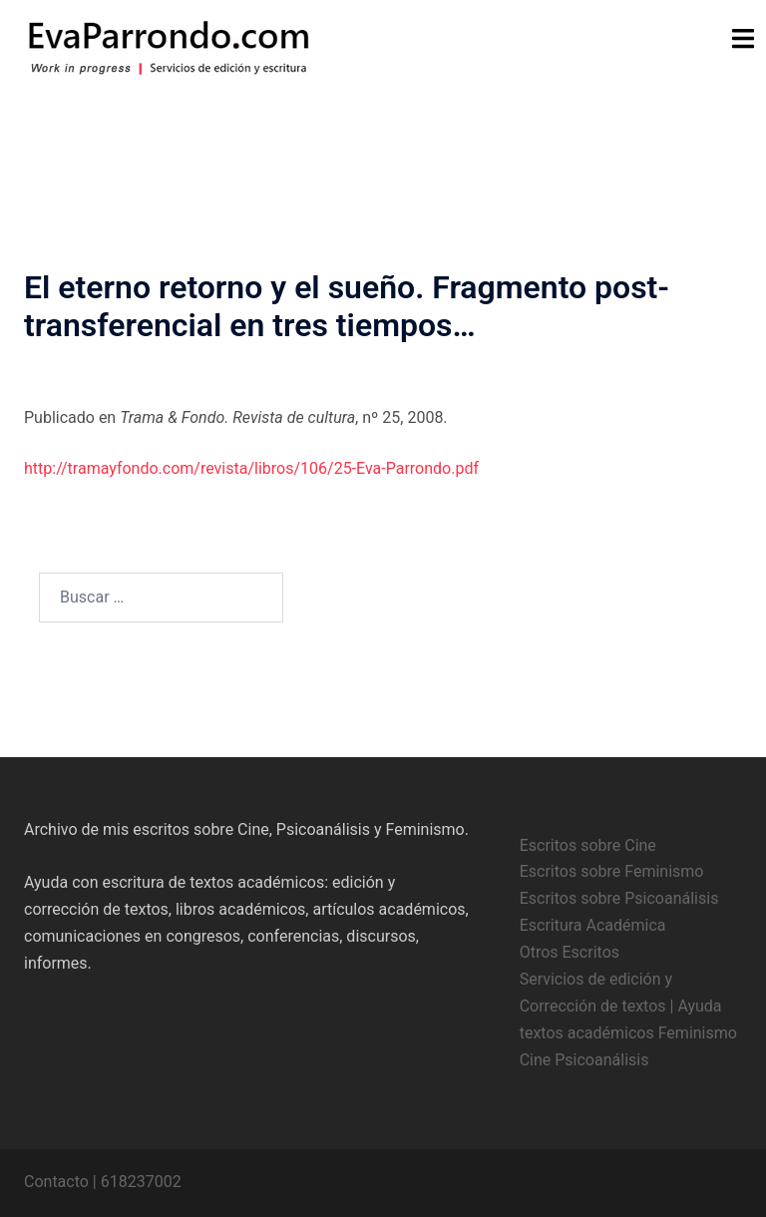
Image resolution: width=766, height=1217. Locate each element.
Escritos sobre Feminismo (612, 871)
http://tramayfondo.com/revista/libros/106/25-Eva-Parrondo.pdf (251, 468)
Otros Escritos (569, 952)
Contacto (56, 1181)
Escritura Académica (593, 925)
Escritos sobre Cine (588, 845)
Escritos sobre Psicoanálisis (619, 898)
